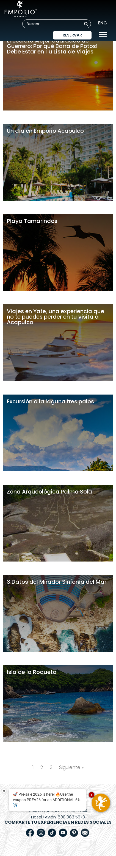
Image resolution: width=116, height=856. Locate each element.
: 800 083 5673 (58, 817)
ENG (102, 23)
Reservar (72, 35)
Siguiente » (71, 767)
